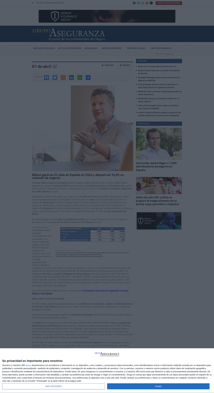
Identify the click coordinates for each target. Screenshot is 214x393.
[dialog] (107, 370)
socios (28, 365)
